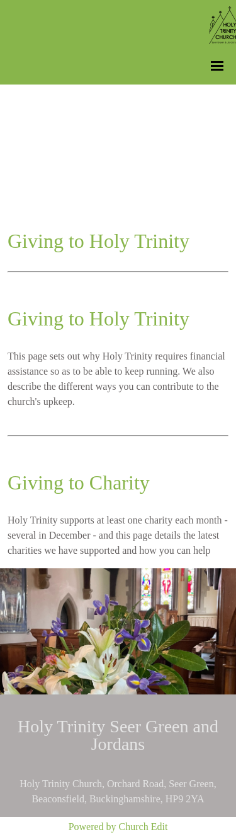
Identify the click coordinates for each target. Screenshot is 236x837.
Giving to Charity (79, 482)
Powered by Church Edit (118, 826)
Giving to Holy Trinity (98, 318)
